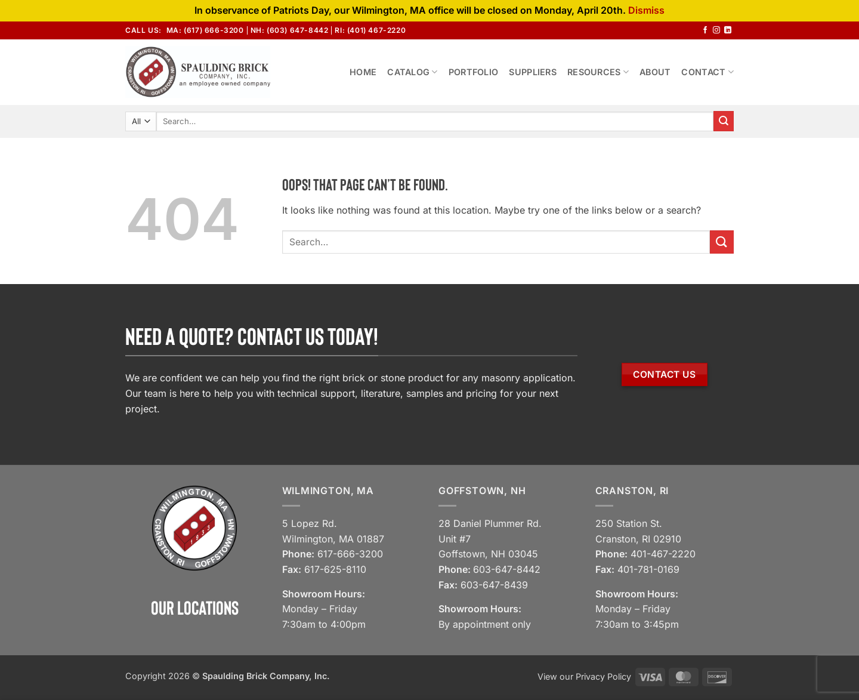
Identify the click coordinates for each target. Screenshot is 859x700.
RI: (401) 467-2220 (370, 30)
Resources (598, 72)
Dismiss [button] (646, 10)
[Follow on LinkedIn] (727, 30)
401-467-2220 (663, 554)
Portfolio (474, 72)
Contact (707, 72)
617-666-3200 (350, 554)
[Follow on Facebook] (705, 30)
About (654, 72)
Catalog (412, 72)
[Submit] (723, 121)
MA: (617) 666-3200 (205, 30)
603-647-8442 (506, 569)
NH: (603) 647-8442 (290, 30)
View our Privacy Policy (584, 676)
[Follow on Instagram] (716, 30)
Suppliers (533, 72)
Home (363, 72)
